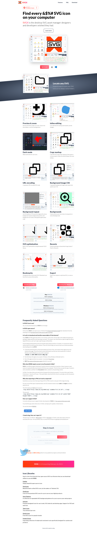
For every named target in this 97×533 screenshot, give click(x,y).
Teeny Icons (26, 508)
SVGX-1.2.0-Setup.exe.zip (67, 287)
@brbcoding (39, 417)
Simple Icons (26, 513)
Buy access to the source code (35, 361)
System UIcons (27, 518)
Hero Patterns (27, 496)
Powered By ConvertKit (48, 442)
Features (60, 2)
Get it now (45, 67)
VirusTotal (51, 359)
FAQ (67, 2)
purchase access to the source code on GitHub (41, 332)
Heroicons (26, 486)
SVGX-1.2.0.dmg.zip (31, 287)
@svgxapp (49, 417)
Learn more (48, 30)
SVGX (24, 2)
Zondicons (26, 491)
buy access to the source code (63, 401)
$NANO (34, 406)
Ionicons (25, 501)
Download (74, 2)
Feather (25, 481)
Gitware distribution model (53, 330)
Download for (29, 284)
